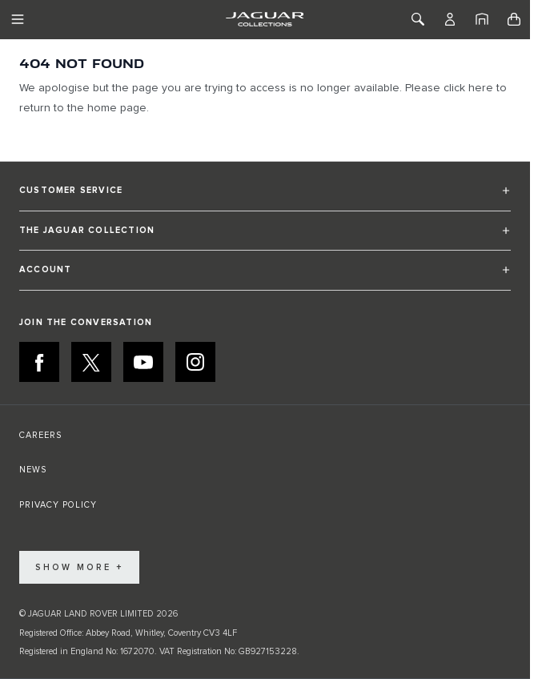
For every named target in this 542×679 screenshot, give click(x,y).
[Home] (482, 19)
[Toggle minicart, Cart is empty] (514, 19)
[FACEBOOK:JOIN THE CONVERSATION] (39, 362)
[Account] (450, 19)
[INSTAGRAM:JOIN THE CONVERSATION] (195, 362)
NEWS (32, 469)
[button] (265, 197)
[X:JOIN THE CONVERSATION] (91, 362)
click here (468, 88)
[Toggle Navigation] (17, 19)
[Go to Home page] (265, 19)
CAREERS (40, 435)
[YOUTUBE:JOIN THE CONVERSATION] (143, 362)
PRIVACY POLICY (58, 504)
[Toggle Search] (418, 19)
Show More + (79, 567)
